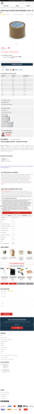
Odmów (9, 215)
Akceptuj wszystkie (17, 212)
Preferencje (24, 215)
